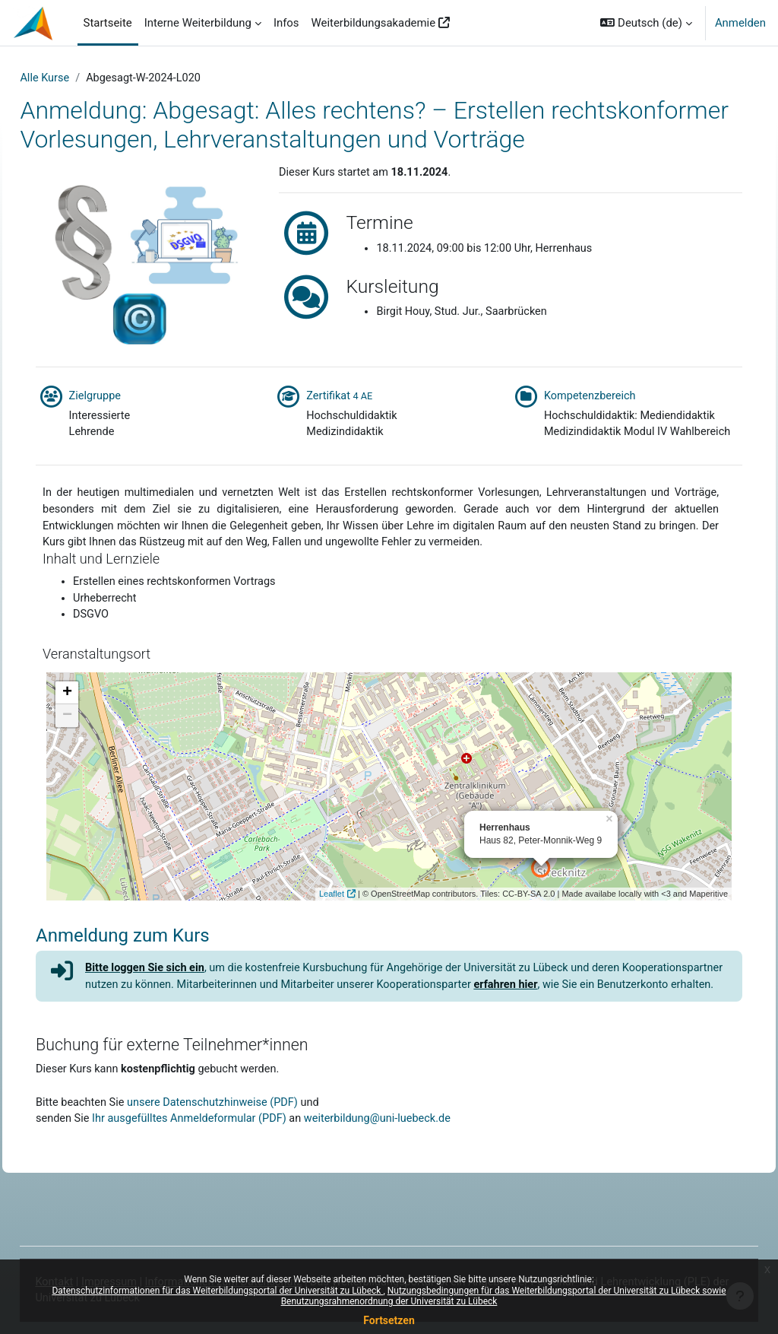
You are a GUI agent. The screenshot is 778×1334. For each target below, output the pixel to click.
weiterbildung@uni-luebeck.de (416, 1190)
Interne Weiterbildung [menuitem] (197, 23)
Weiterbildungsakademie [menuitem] (374, 23)
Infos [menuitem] (286, 23)
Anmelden (740, 23)
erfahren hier (654, 1036)
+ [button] (97, 744)
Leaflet (302, 945)
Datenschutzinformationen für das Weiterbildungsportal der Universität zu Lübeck (217, 1290)
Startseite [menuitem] (108, 23)
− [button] (97, 767)
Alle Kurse (79, 78)
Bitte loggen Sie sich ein (176, 1020)
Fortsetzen (389, 1320)
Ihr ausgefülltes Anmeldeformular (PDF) (223, 1190)
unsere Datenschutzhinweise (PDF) (246, 1173)
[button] (645, 23)
